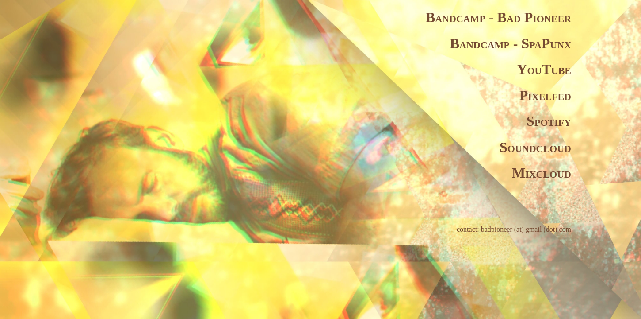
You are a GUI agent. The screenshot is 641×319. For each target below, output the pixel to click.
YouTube (544, 69)
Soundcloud (535, 147)
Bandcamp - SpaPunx (510, 43)
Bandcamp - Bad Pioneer (498, 17)
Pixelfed (545, 95)
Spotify (549, 121)
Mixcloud (541, 173)
